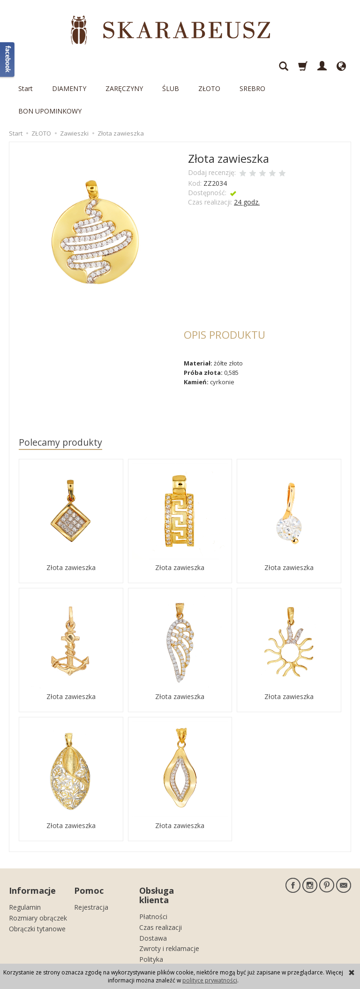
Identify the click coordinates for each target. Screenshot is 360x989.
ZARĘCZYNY (124, 65)
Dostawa (153, 886)
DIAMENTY (69, 65)
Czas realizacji (160, 876)
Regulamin (25, 856)
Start (25, 65)
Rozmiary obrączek (38, 867)
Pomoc (89, 842)
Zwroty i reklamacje (169, 897)
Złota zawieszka (71, 521)
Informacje (32, 842)
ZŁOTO (209, 65)
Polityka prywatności (157, 912)
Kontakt (151, 927)
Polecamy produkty (60, 397)
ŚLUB (170, 65)
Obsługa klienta (156, 846)
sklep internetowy (318, 954)
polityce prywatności (209, 980)
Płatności (153, 865)
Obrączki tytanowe (37, 877)
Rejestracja (91, 856)
